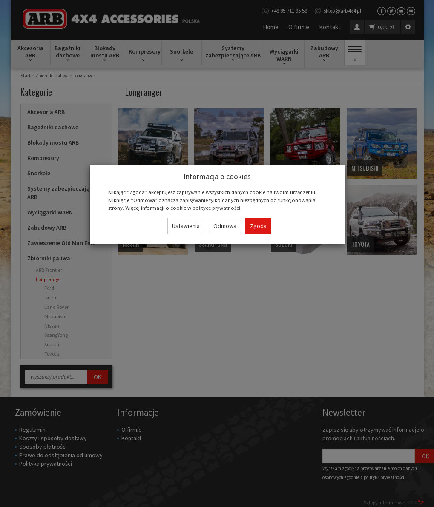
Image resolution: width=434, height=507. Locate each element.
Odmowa (224, 226)
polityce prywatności (216, 207)
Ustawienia (186, 226)
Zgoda (258, 226)
